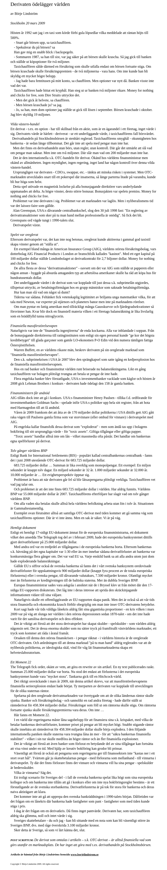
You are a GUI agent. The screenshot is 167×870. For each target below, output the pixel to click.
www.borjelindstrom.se (85, 854)
